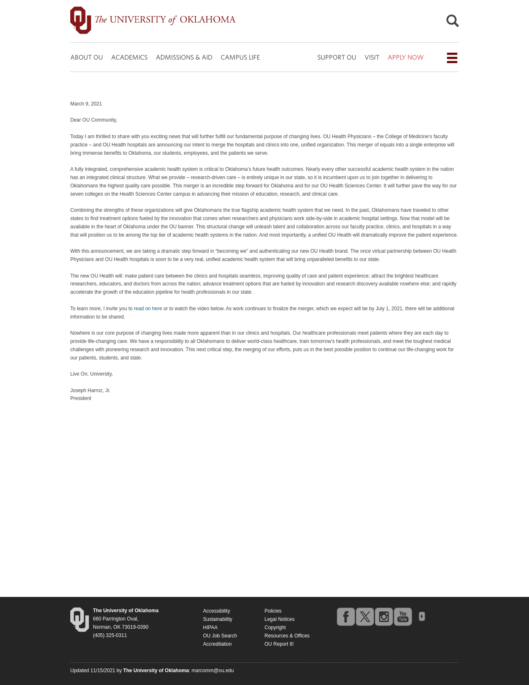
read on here (148, 308)
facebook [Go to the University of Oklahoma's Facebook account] (345, 616)
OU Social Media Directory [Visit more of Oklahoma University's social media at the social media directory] (421, 616)
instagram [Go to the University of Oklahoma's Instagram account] (383, 616)
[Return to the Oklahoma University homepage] (126, 610)
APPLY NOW (406, 57)
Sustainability (217, 619)
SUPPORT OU (336, 57)
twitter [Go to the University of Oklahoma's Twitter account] (364, 616)
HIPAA (210, 627)
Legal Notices (279, 619)
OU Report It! (279, 644)
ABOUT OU (86, 57)
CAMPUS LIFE (240, 57)
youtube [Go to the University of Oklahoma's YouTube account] (402, 616)
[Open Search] (452, 22)
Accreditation (217, 644)
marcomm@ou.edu (213, 670)
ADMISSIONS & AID (184, 57)
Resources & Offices (287, 636)
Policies (272, 611)
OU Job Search (220, 636)
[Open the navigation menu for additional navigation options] (452, 58)
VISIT (372, 57)
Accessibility (216, 611)
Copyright (275, 627)
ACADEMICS (129, 57)
